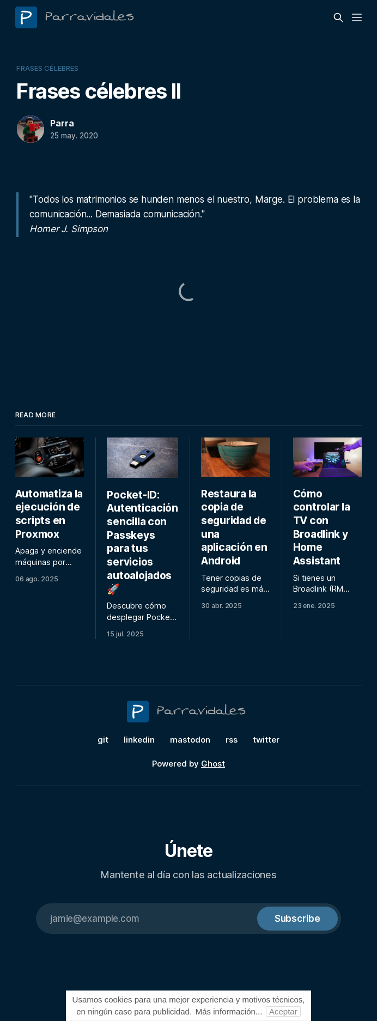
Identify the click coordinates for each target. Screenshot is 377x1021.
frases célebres (47, 68)
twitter (266, 739)
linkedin (139, 739)
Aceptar (283, 1011)
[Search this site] (338, 17)
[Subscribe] (297, 919)
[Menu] (357, 17)
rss (232, 739)
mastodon (190, 739)
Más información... (229, 1011)
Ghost (213, 763)
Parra (62, 123)
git (103, 739)
